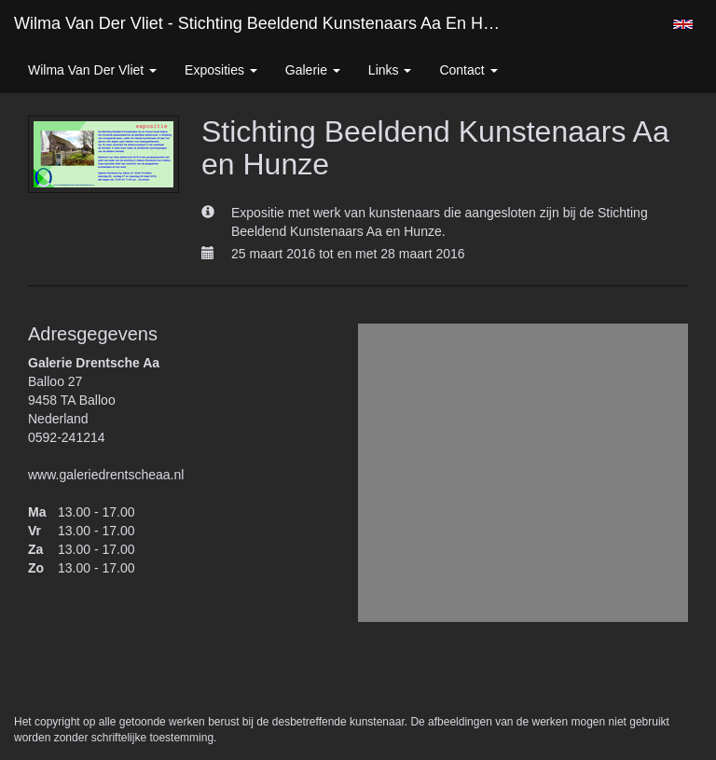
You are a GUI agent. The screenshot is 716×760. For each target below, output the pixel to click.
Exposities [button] (221, 69)
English (683, 24)
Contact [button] (468, 69)
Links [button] (390, 69)
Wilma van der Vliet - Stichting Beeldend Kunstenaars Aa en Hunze (266, 23)
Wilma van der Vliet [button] (92, 69)
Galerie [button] (312, 69)
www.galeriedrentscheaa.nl (106, 474)
